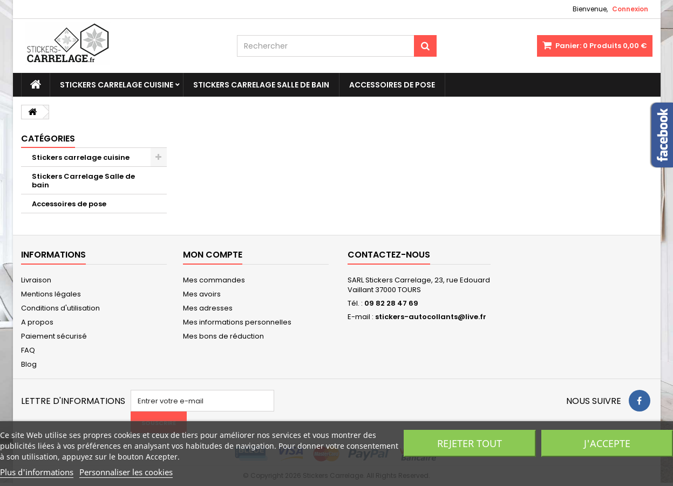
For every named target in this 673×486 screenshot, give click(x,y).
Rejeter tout (469, 443)
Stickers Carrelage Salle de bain (261, 84)
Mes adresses (208, 308)
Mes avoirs (202, 294)
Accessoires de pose (392, 84)
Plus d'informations (36, 472)
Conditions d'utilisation (60, 308)
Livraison (36, 280)
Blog (29, 364)
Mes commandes (214, 280)
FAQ (28, 350)
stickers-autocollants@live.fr (430, 317)
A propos (37, 322)
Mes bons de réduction (223, 336)
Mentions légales (51, 294)
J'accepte (607, 443)
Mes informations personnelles (237, 322)
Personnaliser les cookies (126, 472)
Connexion (630, 9)
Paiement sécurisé (54, 336)
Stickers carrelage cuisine (116, 84)
